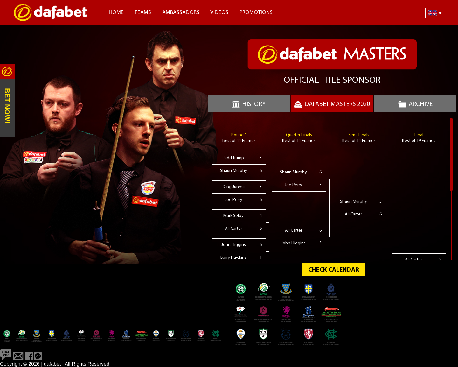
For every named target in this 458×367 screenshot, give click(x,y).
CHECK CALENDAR (333, 270)
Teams (143, 13)
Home (116, 13)
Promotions (256, 13)
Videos (219, 13)
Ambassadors (180, 13)
